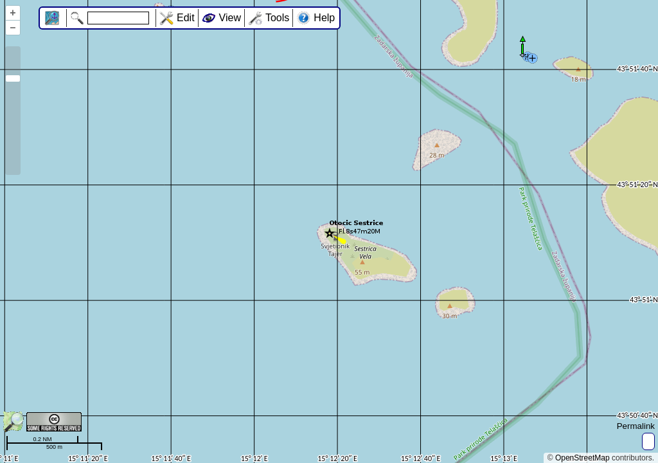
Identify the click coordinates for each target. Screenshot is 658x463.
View (230, 17)
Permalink (636, 426)
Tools (277, 17)
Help (324, 17)
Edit (186, 17)
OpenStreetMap (582, 457)
